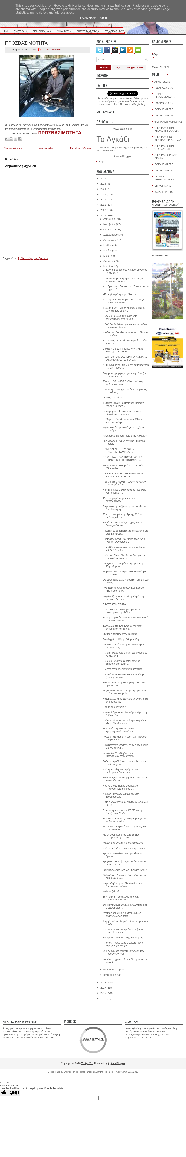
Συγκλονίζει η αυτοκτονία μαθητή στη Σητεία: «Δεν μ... (123, 597)
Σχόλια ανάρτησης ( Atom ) (33, 258)
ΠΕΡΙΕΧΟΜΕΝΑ (163, 115)
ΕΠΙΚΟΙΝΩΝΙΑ (43, 30)
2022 (103, 199)
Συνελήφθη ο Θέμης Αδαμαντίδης (121, 639)
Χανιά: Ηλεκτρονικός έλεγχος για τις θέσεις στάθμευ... (122, 524)
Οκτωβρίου (109, 229)
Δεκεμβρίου (109, 218)
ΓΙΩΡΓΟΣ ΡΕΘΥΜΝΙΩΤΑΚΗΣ (165, 95)
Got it (103, 18)
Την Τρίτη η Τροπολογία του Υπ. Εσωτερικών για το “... (121, 898)
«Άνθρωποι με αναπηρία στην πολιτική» (125, 435)
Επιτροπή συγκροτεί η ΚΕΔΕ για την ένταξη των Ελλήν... (123, 812)
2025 (103, 183)
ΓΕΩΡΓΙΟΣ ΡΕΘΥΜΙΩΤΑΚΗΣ (164, 178)
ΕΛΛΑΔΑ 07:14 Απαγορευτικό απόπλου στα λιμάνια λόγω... (125, 325)
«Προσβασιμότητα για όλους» (119, 294)
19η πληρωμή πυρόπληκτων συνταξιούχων (119, 499)
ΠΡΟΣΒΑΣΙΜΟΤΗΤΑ (26, 42)
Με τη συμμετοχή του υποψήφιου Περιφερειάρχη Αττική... (121, 836)
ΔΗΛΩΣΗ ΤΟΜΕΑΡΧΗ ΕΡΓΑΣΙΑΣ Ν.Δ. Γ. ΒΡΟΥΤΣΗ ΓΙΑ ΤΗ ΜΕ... (125, 475)
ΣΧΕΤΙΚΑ (22, 30)
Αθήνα (155, 54)
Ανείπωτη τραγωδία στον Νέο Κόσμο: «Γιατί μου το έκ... (123, 589)
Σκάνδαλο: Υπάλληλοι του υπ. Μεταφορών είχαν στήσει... (119, 754)
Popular (104, 67)
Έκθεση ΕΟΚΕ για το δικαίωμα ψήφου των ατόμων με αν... (124, 309)
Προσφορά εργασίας (114, 706)
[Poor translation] (14, 1093)
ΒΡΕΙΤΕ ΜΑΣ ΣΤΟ (89, 30)
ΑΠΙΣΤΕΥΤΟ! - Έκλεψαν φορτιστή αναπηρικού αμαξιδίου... (121, 611)
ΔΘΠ (101, 162)
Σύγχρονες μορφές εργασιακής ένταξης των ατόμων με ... (124, 375)
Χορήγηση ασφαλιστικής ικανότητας (122, 937)
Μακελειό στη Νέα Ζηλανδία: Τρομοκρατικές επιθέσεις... (119, 730)
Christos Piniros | (72, 1072)
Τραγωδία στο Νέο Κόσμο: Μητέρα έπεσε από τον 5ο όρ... (122, 627)
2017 (103, 987)
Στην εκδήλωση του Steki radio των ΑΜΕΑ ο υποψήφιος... (122, 885)
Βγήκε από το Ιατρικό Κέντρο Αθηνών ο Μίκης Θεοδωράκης (124, 722)
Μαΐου (106, 255)
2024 (103, 189)
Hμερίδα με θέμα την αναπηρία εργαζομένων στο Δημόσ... (120, 317)
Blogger (126, 156)
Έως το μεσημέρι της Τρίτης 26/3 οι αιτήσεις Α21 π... (122, 516)
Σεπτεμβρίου (110, 234)
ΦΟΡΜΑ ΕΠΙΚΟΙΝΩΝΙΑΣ (168, 121)
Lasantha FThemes (103, 1072)
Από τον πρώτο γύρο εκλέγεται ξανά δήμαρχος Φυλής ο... (123, 944)
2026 (103, 178)
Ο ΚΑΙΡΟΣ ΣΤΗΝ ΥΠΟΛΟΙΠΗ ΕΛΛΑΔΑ (166, 129)
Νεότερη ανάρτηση (13, 148)
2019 (103, 215)
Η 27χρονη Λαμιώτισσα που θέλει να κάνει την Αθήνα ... (123, 421)
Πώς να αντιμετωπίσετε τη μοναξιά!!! (123, 669)
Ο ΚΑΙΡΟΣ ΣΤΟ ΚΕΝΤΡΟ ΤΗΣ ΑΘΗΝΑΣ (167, 138)
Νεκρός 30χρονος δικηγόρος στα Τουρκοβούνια (121, 795)
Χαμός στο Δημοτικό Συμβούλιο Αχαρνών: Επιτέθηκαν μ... (120, 787)
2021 (103, 204)
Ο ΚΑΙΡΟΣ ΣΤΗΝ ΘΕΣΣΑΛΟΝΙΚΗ (164, 147)
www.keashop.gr (122, 128)
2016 (103, 993)
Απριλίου (108, 261)
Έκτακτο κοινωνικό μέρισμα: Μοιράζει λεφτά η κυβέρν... (123, 404)
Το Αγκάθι (113, 139)
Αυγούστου (109, 240)
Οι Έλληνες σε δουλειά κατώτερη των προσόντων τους (123, 952)
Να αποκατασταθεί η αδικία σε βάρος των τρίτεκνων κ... (123, 931)
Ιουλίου (107, 245)
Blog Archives (135, 67)
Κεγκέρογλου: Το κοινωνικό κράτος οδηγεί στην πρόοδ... (122, 412)
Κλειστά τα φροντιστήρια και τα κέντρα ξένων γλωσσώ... (124, 676)
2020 (103, 210)
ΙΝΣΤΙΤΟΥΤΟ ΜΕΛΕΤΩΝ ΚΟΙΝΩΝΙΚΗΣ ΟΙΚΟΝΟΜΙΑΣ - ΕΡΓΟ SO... (125, 358)
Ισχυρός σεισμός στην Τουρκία (120, 634)
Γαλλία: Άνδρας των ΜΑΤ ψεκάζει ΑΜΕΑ (125, 869)
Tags (118, 67)
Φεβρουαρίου (111, 969)
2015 (103, 998)
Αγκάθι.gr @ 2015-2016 (127, 1072)
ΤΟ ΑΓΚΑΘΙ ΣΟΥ (114, 31)
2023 (103, 194)
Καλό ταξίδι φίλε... (113, 891)
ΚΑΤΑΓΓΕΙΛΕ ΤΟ (163, 191)
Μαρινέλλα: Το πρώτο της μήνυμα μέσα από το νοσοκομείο (124, 692)
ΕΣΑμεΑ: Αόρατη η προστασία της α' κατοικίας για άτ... (123, 279)
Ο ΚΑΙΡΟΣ (65, 30)
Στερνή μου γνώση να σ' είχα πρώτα (123, 843)
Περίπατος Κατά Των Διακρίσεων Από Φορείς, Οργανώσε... (124, 540)
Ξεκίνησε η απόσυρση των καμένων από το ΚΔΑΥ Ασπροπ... (125, 619)
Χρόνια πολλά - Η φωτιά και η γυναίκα (124, 848)
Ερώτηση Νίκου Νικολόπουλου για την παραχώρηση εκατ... (124, 556)
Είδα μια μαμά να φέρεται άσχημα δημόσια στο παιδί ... (121, 662)
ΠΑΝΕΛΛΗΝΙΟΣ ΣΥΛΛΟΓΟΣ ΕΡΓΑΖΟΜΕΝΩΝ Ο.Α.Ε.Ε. (119, 450)
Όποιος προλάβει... (113, 397)
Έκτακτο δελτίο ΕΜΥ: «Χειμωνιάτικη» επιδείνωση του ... (123, 383)
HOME (5, 31)
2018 (103, 982)
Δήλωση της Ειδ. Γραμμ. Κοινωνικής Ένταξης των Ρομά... (123, 350)
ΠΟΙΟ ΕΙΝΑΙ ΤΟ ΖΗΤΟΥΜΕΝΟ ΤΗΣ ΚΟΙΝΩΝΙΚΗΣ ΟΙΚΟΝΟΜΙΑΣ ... (123, 458)
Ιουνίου (107, 250)
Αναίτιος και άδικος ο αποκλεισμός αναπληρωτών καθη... (122, 914)
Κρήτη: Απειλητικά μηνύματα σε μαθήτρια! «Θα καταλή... (120, 771)
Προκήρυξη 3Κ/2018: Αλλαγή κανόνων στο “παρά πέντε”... (124, 483)
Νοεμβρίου (109, 224)
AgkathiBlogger (116, 1063)
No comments (54, 49)
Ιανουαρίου (109, 974)
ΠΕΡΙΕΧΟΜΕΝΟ (163, 170)
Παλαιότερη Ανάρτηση (80, 148)
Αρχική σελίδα (46, 148)
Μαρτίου (108, 266)
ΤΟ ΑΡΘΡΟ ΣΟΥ (163, 103)
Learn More (88, 18)
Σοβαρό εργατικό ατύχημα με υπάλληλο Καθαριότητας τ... (125, 779)
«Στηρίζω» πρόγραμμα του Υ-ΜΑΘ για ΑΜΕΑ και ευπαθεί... (124, 301)
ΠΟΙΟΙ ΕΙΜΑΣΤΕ (163, 109)
